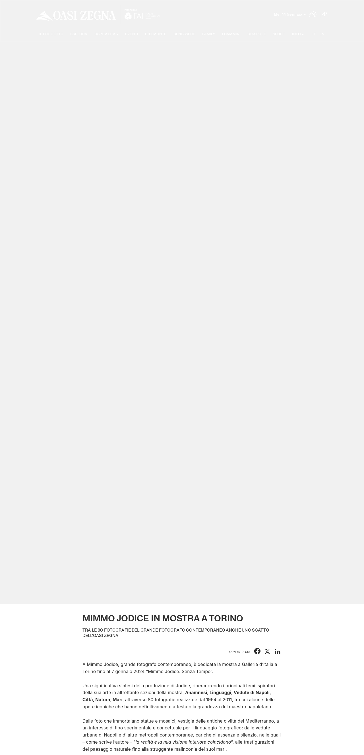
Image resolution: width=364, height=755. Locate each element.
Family (208, 34)
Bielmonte (155, 34)
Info (296, 34)
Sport (279, 34)
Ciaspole (256, 34)
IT (314, 34)
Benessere (184, 34)
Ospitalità (105, 34)
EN (321, 34)
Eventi (131, 34)
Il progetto (51, 34)
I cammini (231, 34)
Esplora (78, 34)
